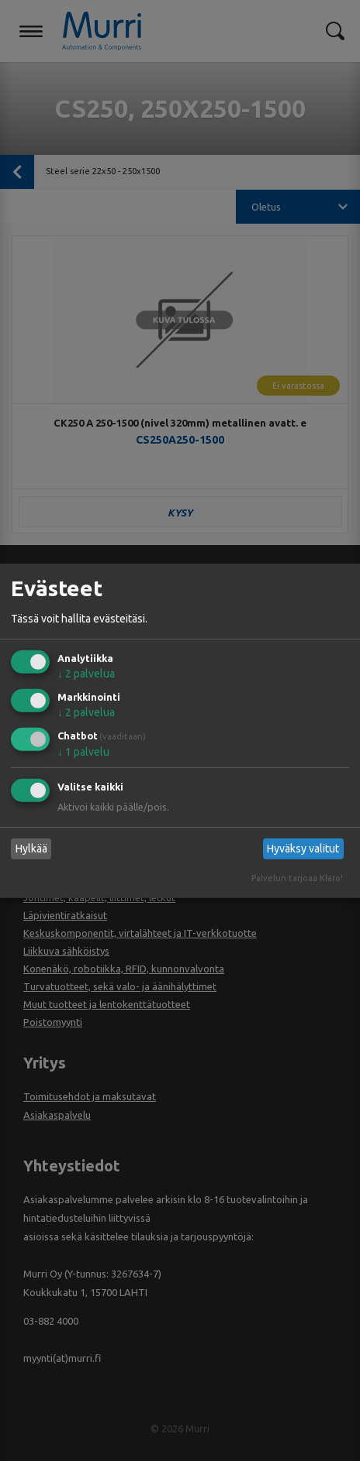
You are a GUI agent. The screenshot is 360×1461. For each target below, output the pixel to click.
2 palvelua (86, 673)
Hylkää (31, 848)
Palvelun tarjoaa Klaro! (297, 878)
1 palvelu (83, 752)
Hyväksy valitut (303, 848)
